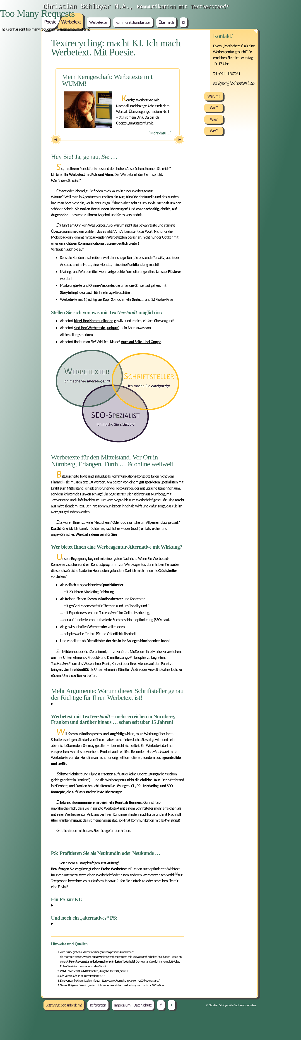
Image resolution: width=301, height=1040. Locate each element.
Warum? (213, 96)
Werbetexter (98, 22)
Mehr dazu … (159, 133)
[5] (176, 874)
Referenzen (98, 1004)
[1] (112, 202)
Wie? (213, 119)
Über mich (166, 22)
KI (183, 22)
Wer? (214, 130)
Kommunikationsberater (133, 22)
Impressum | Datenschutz (132, 1004)
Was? (214, 107)
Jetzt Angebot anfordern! (64, 1004)
